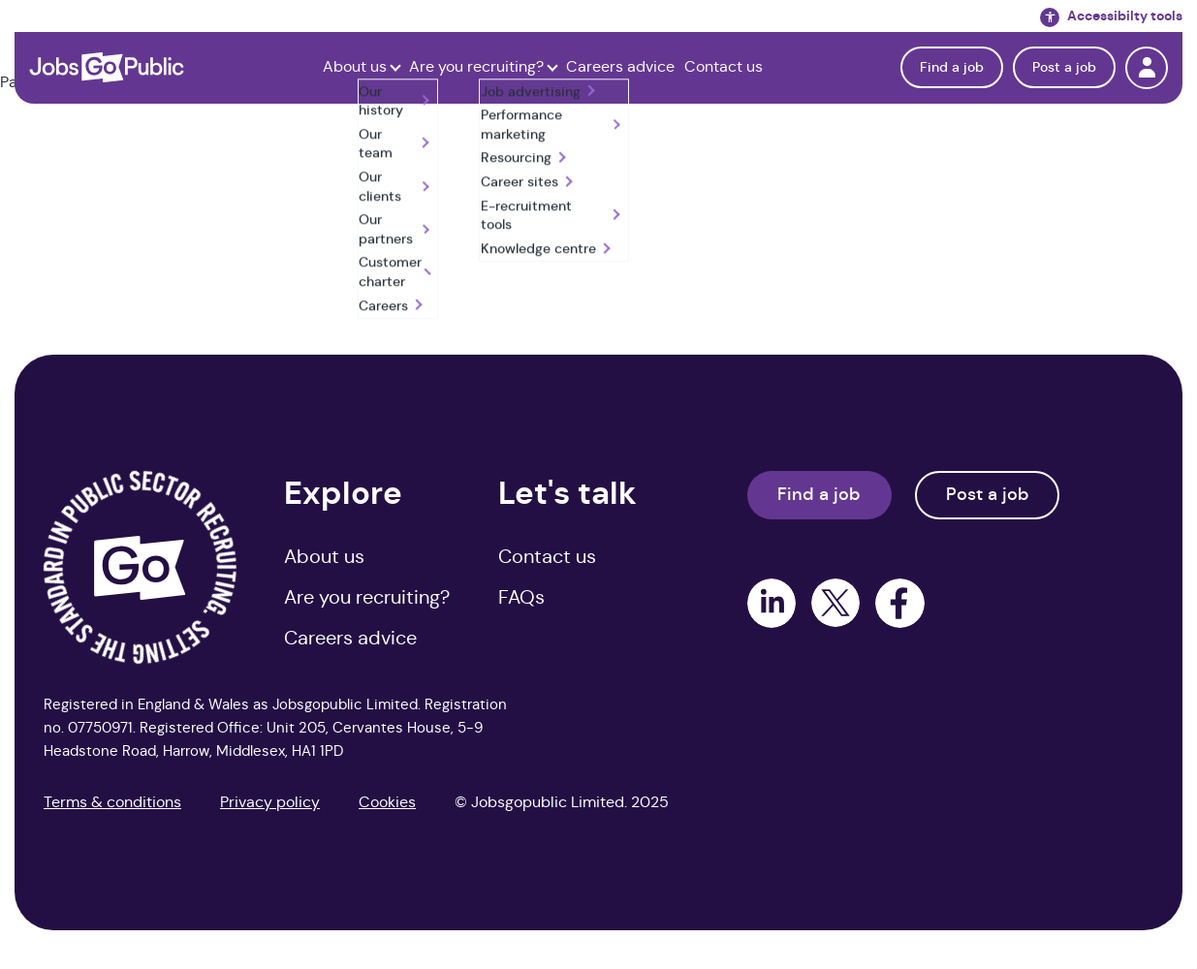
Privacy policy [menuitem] (270, 802)
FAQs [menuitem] (521, 597)
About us (355, 67)
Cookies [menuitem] (387, 802)
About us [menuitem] (324, 557)
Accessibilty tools (1111, 17)
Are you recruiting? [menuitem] (367, 597)
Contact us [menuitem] (547, 557)
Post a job (1064, 67)
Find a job (952, 67)
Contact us (723, 67)
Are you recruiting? (476, 67)
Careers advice (620, 67)
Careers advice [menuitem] (350, 638)
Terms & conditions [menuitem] (112, 802)
